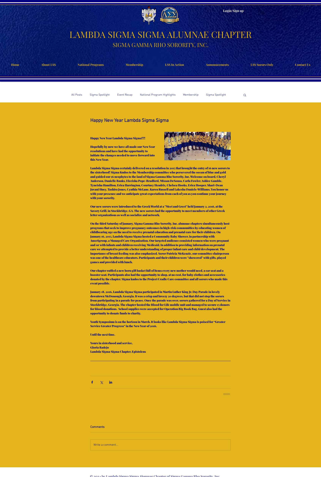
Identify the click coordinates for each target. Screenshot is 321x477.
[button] (245, 94)
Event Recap (124, 95)
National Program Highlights (157, 95)
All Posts (76, 95)
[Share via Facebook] (92, 382)
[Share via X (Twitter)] (101, 382)
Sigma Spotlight (100, 95)
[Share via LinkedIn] (111, 382)
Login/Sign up (233, 11)
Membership (190, 95)
